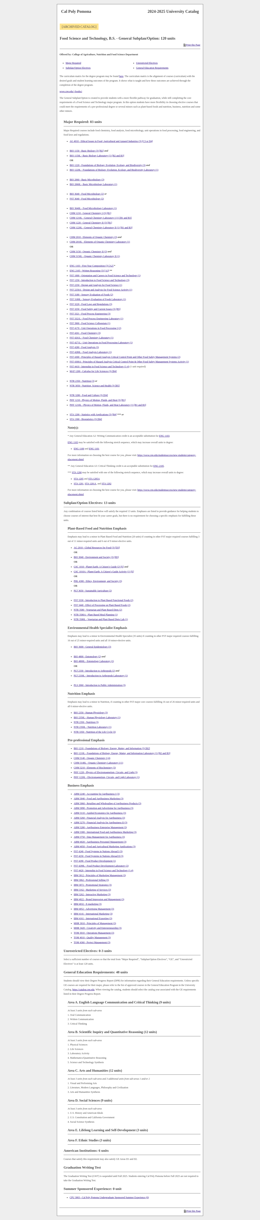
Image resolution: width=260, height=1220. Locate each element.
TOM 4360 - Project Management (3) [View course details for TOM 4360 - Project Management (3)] (92, 942)
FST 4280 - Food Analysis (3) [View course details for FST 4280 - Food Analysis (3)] (84, 347)
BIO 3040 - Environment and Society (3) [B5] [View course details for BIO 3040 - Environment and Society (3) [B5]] (96, 557)
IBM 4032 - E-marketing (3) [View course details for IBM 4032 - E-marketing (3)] (88, 904)
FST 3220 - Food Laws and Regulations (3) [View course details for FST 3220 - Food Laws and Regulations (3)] (91, 304)
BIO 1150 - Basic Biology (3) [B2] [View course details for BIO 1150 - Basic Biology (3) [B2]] (87, 150)
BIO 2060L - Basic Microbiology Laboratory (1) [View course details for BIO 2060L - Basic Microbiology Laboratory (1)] (93, 184)
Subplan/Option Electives (78, 67)
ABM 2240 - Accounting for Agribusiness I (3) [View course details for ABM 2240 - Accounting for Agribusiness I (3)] (97, 793)
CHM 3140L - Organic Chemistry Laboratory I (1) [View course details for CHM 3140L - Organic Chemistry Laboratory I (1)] (98, 762)
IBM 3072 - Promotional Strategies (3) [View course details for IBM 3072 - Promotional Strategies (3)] (93, 885)
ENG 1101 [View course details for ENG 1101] (94, 448)
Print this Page (192, 44)
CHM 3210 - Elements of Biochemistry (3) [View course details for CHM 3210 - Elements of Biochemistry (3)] (95, 767)
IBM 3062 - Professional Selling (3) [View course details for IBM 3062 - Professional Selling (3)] (91, 880)
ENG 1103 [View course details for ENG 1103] (164, 435)
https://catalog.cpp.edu (83, 989)
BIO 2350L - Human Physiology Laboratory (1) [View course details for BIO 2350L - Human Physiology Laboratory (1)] (97, 717)
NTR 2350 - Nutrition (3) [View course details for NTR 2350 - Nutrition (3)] (82, 381)
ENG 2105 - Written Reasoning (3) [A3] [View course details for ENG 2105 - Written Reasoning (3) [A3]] (89, 270)
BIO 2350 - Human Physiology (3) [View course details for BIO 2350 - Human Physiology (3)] (91, 712)
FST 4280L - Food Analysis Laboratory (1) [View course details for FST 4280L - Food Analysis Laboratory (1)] (91, 352)
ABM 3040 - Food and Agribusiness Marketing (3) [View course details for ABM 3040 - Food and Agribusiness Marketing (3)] (98, 798)
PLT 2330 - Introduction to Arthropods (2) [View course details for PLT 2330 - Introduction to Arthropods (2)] (94, 670)
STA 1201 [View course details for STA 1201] (78, 483)
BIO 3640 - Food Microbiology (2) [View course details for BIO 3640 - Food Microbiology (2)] (87, 193)
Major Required (73, 63)
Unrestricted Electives (147, 63)
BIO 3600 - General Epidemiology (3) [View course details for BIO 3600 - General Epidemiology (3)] (92, 646)
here (121, 76)
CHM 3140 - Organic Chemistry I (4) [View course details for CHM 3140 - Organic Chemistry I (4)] (92, 758)
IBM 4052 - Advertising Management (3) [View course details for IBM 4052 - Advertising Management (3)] (94, 908)
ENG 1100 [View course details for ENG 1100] (79, 448)
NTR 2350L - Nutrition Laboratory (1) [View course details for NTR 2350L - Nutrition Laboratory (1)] (92, 727)
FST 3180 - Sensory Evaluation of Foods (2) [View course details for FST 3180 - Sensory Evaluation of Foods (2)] (91, 294)
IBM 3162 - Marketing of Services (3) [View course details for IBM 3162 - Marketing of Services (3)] (92, 889)
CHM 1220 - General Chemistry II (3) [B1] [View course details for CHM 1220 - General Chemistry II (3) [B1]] (91, 222)
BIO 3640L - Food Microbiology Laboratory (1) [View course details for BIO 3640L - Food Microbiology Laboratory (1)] (93, 208)
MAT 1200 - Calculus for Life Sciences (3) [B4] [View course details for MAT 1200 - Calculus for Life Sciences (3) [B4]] (93, 371)
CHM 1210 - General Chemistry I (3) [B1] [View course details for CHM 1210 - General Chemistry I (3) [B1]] (90, 213)
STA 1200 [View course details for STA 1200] (77, 472)
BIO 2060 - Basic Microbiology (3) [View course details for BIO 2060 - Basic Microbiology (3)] (87, 179)
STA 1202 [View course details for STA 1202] (106, 483)
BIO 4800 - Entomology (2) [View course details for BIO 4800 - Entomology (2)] (87, 656)
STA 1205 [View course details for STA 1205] (78, 478)
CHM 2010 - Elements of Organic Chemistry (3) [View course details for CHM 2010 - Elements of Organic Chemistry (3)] (93, 237)
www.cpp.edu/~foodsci (71, 91)
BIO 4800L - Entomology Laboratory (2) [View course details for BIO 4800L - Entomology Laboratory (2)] (94, 661)
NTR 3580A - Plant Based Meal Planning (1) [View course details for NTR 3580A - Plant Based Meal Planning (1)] (96, 614)
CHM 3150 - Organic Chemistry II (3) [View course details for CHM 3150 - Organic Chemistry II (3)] (88, 251)
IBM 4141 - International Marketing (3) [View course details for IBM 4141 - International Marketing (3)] (93, 913)
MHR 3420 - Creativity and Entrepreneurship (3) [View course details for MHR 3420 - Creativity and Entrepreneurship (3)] (97, 928)
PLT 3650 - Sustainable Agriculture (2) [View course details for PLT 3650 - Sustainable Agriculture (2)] (93, 590)
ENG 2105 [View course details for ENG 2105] (158, 466)
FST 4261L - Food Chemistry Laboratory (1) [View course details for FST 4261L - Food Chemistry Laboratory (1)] (91, 337)
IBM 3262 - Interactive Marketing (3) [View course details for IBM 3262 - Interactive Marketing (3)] (92, 894)
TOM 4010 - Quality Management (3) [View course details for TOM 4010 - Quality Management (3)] (92, 937)
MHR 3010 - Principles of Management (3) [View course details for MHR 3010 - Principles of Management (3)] (95, 923)
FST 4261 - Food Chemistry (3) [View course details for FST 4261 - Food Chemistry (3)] (85, 333)
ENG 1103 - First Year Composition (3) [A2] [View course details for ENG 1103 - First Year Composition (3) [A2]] (92, 265)
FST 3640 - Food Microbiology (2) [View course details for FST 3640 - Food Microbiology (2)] (87, 198)
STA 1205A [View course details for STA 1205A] (94, 478)
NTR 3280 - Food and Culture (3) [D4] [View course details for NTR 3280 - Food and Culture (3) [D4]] (89, 395)
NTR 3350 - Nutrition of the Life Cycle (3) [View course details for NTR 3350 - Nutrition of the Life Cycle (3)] (95, 731)
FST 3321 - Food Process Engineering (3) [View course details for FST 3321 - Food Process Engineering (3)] (90, 313)
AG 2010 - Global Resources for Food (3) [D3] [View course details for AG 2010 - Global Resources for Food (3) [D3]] (97, 547)
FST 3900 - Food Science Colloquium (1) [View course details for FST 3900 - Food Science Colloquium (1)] (90, 323)
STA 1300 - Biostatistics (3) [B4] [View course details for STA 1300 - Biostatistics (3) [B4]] (86, 419)
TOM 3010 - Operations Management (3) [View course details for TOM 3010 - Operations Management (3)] (94, 932)
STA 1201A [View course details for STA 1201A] (90, 483)
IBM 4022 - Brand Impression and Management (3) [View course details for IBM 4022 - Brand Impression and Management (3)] (99, 899)
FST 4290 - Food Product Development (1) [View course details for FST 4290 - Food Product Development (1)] (95, 861)
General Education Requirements (152, 67)
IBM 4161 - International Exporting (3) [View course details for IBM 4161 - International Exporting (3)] (93, 918)
